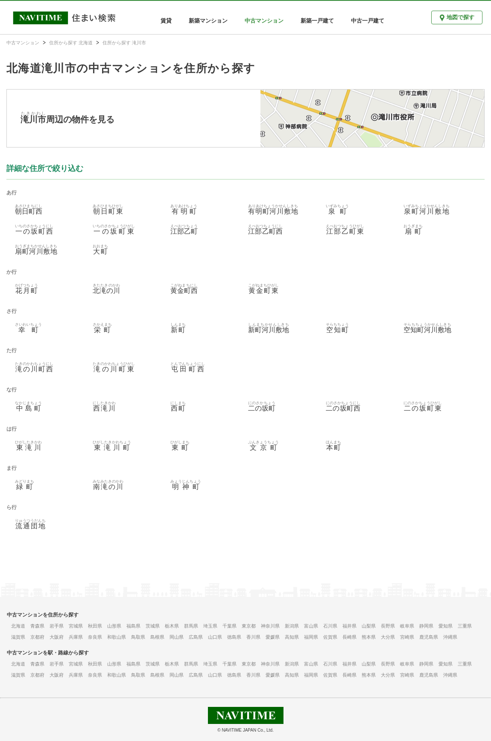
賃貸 (166, 20)
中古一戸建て (367, 20)
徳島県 (234, 637)
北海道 (18, 625)
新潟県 (292, 625)
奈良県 (95, 637)
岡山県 (177, 637)
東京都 (249, 625)
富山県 (311, 625)
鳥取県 (138, 637)
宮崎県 (407, 637)
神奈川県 (270, 625)
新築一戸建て (317, 20)
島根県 (157, 637)
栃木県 (172, 625)
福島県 (133, 625)
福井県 (349, 625)
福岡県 (311, 637)
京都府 (37, 637)
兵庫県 (76, 637)
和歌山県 (116, 637)
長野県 (388, 625)
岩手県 (57, 625)
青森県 (37, 625)
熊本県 (369, 637)
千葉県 (229, 625)
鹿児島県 (428, 637)
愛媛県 (273, 637)
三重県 (465, 625)
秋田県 (95, 625)
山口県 (215, 637)
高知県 (292, 637)
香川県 (253, 637)
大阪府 (57, 637)
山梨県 (369, 625)
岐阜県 (407, 625)
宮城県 (76, 625)
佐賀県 (330, 637)
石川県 (330, 625)
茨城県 (153, 625)
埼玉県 (210, 625)
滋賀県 (18, 637)
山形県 (114, 625)
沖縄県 (450, 637)
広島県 (196, 637)
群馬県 (191, 625)
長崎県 (349, 637)
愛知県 (445, 625)
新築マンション (208, 20)
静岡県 (426, 625)
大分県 (388, 637)
